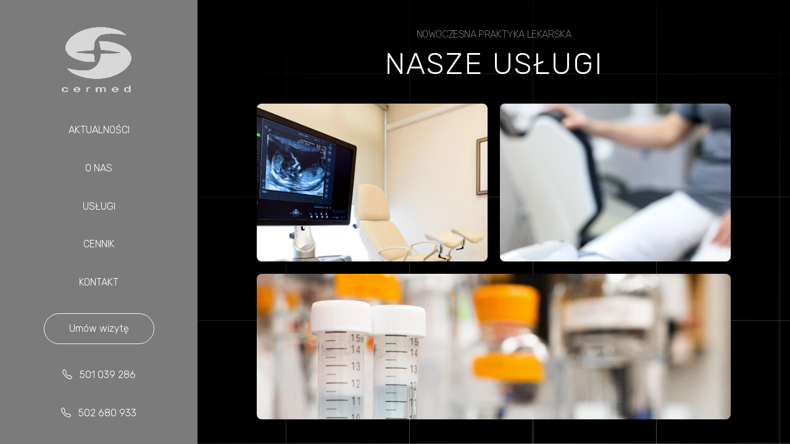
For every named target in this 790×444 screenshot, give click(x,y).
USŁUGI (99, 206)
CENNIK (99, 244)
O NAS (99, 168)
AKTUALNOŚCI (99, 130)
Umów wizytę (99, 328)
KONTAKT (99, 282)
